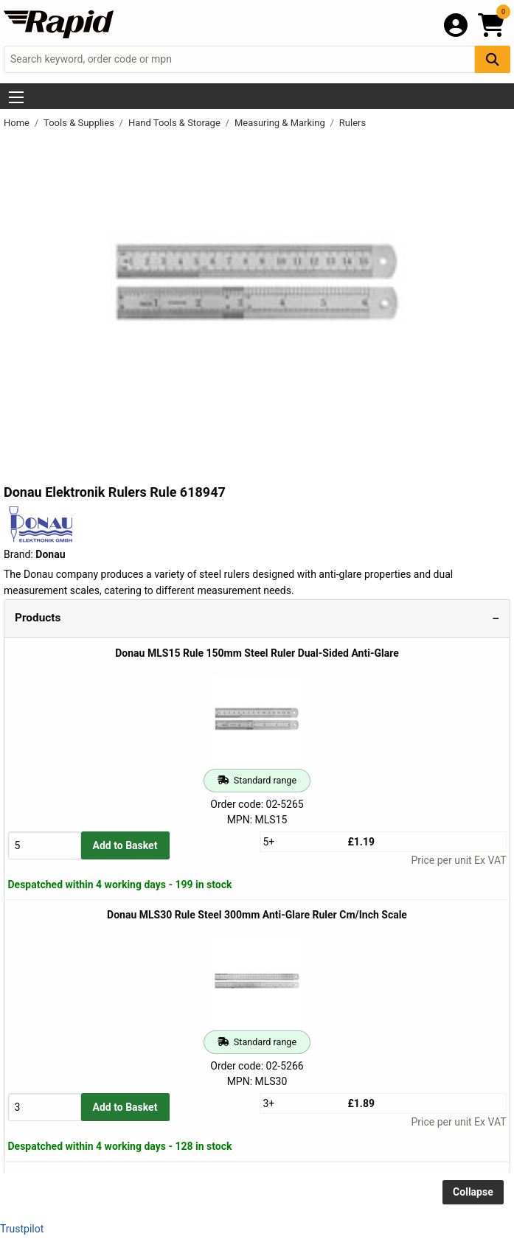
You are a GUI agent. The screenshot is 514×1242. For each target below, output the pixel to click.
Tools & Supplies (80, 122)
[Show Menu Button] (16, 97)
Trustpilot (22, 1229)
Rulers (352, 122)
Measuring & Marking (281, 122)
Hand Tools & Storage (175, 122)
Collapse (473, 1192)
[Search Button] (492, 59)
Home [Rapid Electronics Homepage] (18, 122)
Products (37, 617)
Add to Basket (125, 845)
